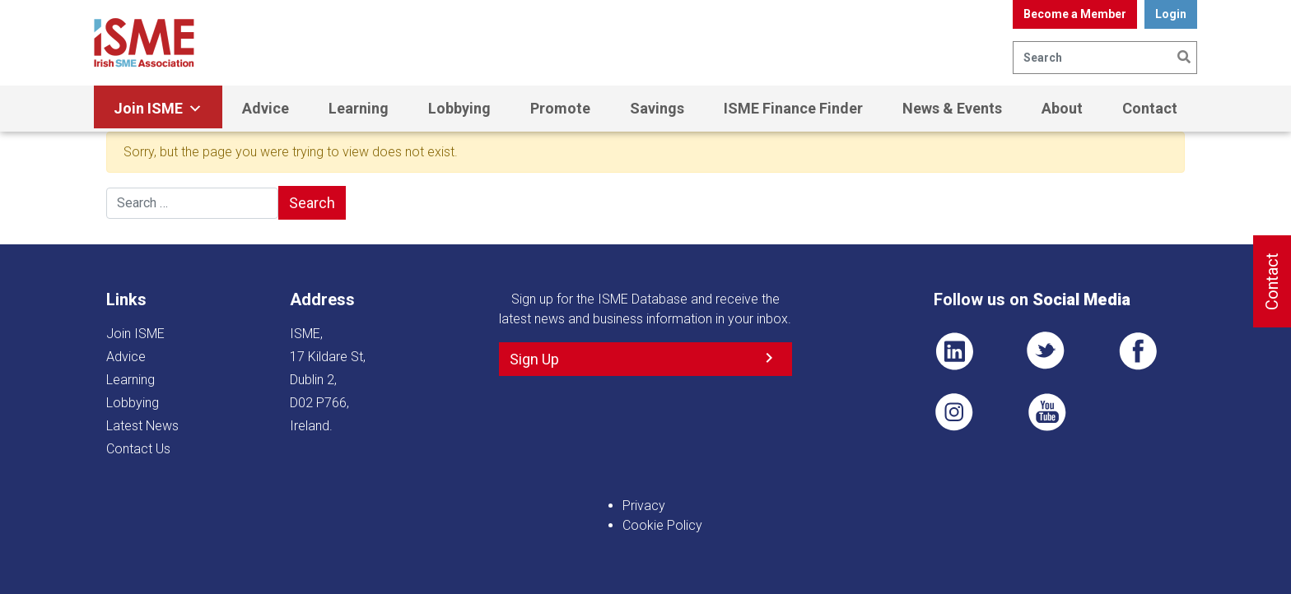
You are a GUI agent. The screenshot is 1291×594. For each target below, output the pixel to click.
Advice (265, 108)
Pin (954, 412)
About (1062, 108)
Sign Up (534, 359)
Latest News (142, 426)
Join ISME (158, 109)
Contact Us (138, 449)
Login (1170, 14)
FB (1137, 351)
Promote (560, 108)
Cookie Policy (662, 525)
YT (1046, 412)
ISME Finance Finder (793, 108)
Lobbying (459, 108)
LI (954, 351)
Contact (1149, 108)
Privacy (643, 505)
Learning (359, 108)
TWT (1046, 351)
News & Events (952, 108)
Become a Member (1074, 14)
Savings (657, 108)
